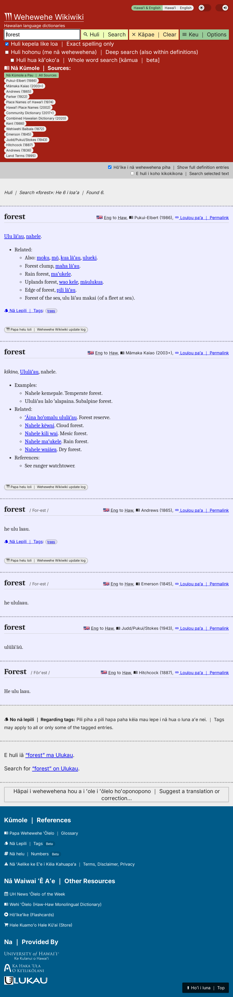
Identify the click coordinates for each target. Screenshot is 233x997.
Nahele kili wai (41, 433)
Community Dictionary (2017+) (30, 113)
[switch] (204, 7)
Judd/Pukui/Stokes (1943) (27, 140)
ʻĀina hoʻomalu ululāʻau (51, 417)
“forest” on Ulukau (55, 768)
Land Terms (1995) (21, 156)
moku (43, 257)
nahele (33, 236)
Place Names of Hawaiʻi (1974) (30, 102)
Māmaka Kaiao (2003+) (25, 86)
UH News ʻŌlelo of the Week (34, 894)
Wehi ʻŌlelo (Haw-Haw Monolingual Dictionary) (53, 904)
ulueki (89, 257)
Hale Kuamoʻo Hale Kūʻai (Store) (38, 925)
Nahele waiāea (41, 449)
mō (54, 257)
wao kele (68, 282)
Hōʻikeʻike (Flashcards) (29, 914)
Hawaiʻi (170, 8)
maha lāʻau (67, 266)
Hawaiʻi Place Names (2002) (28, 107)
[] (85, 60)
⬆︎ (205, 987)
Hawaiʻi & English (147, 8)
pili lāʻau (66, 290)
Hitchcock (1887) (19, 145)
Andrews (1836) (19, 150)
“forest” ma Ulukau (49, 755)
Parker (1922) (17, 96)
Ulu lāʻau (14, 236)
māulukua (91, 282)
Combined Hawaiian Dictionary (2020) (36, 118)
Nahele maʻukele (43, 441)
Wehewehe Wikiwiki (44, 16)
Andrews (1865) (19, 91)
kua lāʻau (70, 257)
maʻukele (61, 274)
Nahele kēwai (39, 425)
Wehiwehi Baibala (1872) (25, 129)
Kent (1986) (15, 123)
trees (51, 311)
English (186, 8)
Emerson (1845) (19, 134)
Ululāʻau (29, 372)
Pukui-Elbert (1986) (21, 80)
